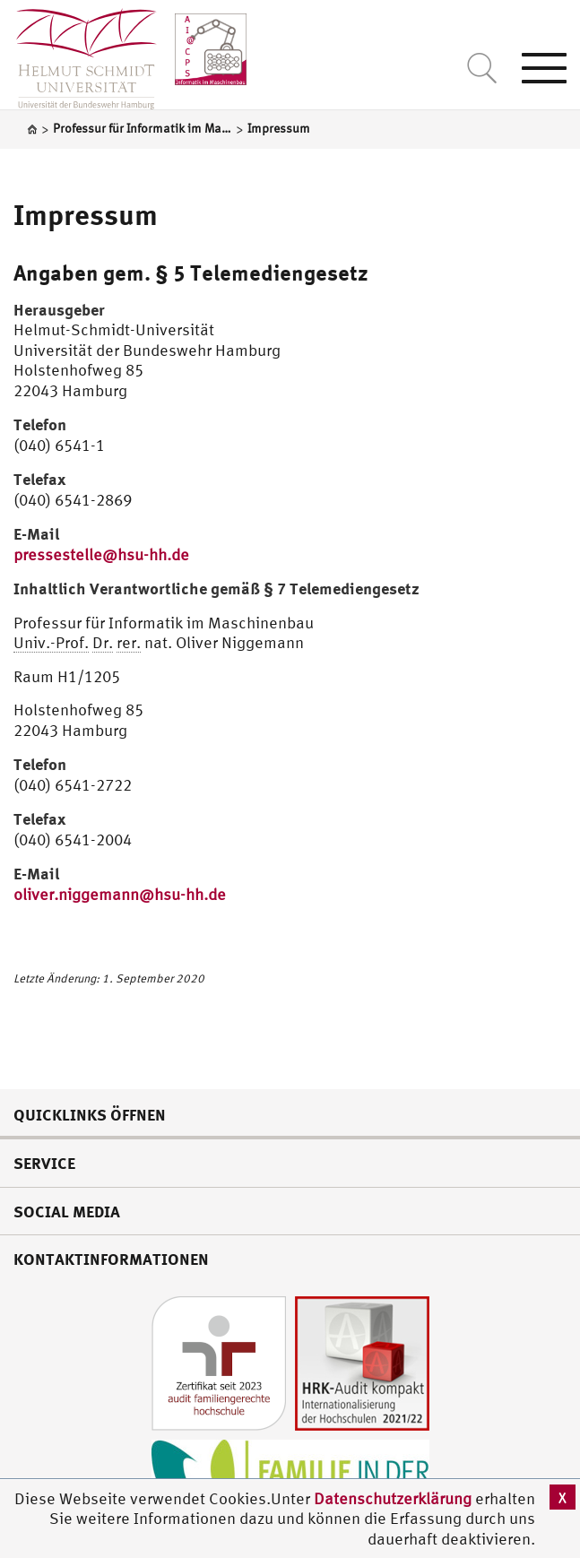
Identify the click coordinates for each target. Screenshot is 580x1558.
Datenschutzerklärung (393, 1498)
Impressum (85, 214)
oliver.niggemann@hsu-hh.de (119, 894)
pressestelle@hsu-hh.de (101, 554)
